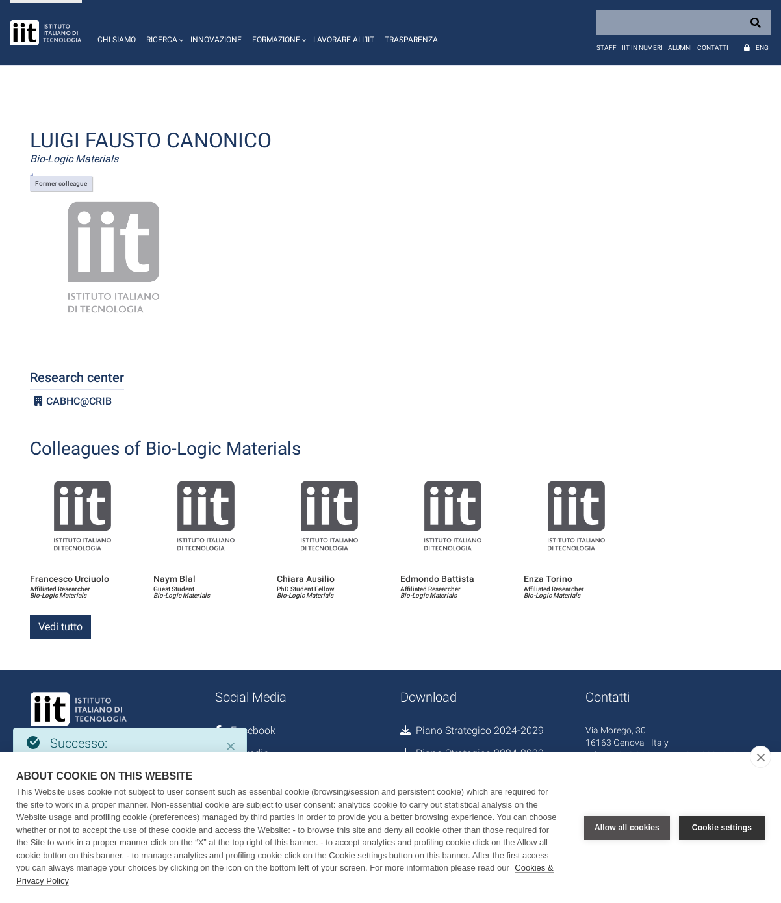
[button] (163, 32)
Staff (606, 47)
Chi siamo (116, 39)
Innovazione (216, 39)
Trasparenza (411, 39)
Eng (762, 47)
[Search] (683, 22)
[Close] (230, 746)
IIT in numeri (642, 47)
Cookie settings (722, 827)
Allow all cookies (627, 827)
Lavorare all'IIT (343, 39)
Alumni (680, 47)
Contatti (712, 47)
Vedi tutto (60, 626)
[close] (760, 757)
